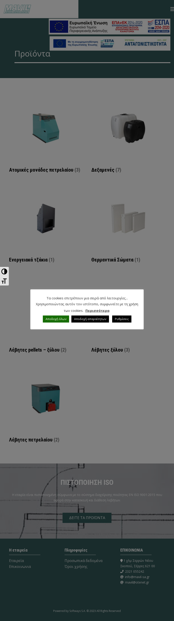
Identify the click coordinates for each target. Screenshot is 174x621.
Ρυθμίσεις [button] (122, 319)
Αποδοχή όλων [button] (56, 319)
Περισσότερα (97, 310)
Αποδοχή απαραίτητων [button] (90, 319)
